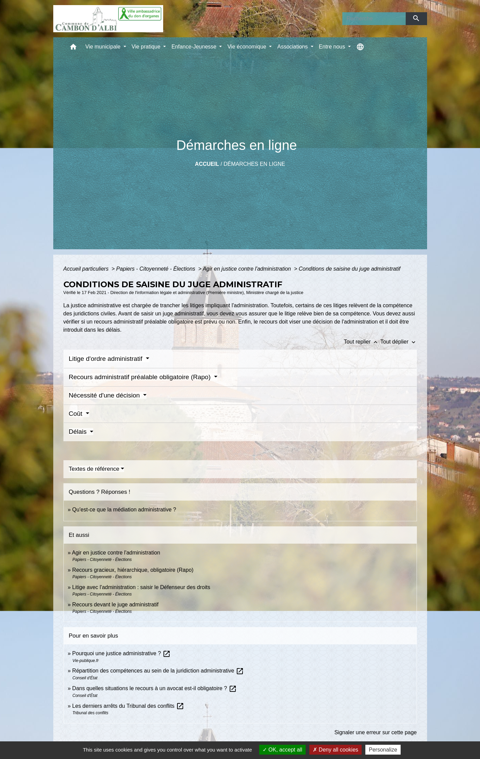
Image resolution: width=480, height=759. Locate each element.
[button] (73, 48)
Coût (76, 413)
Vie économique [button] (247, 47)
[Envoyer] (416, 18)
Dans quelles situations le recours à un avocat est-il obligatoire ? (154, 688)
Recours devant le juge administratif (115, 604)
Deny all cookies (335, 750)
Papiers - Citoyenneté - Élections (156, 269)
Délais (79, 431)
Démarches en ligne (254, 164)
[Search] (374, 18)
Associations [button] (293, 47)
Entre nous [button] (333, 47)
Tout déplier (398, 342)
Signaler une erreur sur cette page (375, 732)
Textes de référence (94, 469)
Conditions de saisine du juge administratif (349, 269)
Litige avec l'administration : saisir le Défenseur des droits (141, 587)
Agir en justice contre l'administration (248, 269)
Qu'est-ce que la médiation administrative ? (124, 509)
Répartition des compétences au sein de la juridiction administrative (158, 671)
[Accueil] (108, 18)
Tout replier (362, 342)
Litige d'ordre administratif (106, 358)
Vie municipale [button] (103, 47)
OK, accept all (282, 750)
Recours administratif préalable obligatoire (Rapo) (140, 377)
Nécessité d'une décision (105, 395)
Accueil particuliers (86, 269)
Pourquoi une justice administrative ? (121, 653)
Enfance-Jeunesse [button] (194, 47)
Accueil (207, 164)
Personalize (383, 750)
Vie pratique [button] (147, 47)
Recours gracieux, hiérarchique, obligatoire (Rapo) (133, 570)
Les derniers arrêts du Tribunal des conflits (128, 706)
